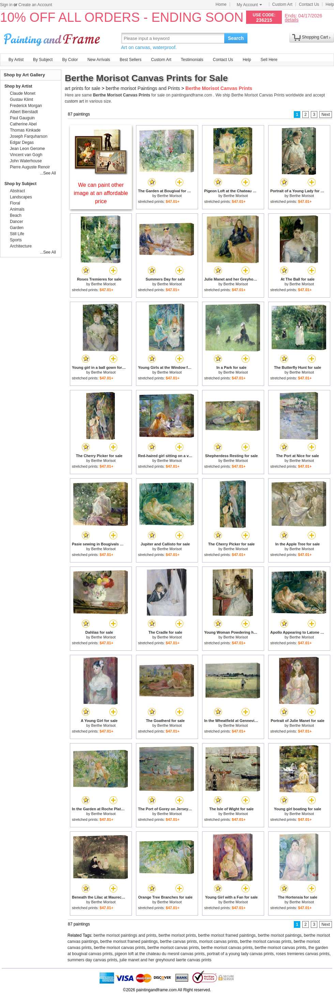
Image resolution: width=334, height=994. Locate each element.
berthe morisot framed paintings (227, 935)
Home (221, 4)
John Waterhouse (26, 161)
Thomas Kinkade (25, 130)
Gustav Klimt (21, 99)
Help (329, 4)
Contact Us (309, 4)
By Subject (42, 59)
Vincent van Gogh (26, 154)
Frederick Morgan (26, 105)
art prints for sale (82, 88)
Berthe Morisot (169, 196)
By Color (70, 59)
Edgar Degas (22, 142)
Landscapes (21, 197)
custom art (74, 101)
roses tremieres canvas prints (303, 953)
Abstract (17, 191)
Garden (17, 227)
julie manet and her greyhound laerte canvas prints (166, 960)
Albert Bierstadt (24, 111)
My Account (249, 4)
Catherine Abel (23, 124)
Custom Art (282, 4)
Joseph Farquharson (28, 136)
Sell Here (269, 59)
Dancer (16, 221)
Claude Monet (22, 93)
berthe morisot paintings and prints (125, 935)
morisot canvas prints (218, 941)
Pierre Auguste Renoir (30, 167)
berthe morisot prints (177, 935)
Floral (15, 203)
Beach (15, 215)
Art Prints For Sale (53, 38)
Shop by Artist (18, 86)
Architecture (21, 246)
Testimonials (192, 59)
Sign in (6, 4)
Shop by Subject (20, 183)
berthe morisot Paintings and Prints (143, 88)
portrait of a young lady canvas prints (240, 953)
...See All (48, 173)
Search (236, 38)
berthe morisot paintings (280, 935)
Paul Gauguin (22, 118)
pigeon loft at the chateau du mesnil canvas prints (160, 953)
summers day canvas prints (92, 960)
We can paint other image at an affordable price (101, 193)
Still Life (17, 233)
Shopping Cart (315, 37)
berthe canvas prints (178, 941)
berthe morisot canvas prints (265, 941)
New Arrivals (98, 59)
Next (325, 114)
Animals (17, 209)
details (291, 19)
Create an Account (35, 4)
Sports (16, 240)
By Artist (16, 59)
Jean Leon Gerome (27, 148)
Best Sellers (130, 59)
